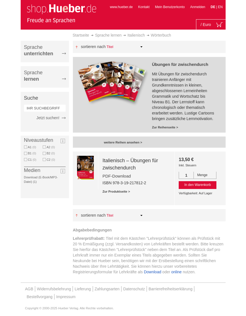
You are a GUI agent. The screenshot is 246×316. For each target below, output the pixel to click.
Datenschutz (134, 289)
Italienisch (136, 35)
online (176, 272)
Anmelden (197, 7)
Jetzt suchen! (47, 118)
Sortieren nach (93, 46)
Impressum (65, 297)
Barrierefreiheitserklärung (170, 289)
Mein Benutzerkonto (170, 7)
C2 (51, 159)
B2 (51, 153)
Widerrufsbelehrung (54, 289)
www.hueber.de (121, 7)
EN (220, 7)
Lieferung (83, 289)
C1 (32, 159)
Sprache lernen (108, 35)
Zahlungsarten (107, 289)
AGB (29, 289)
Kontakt (144, 7)
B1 (32, 153)
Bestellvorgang (40, 297)
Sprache (38, 50)
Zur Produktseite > (116, 191)
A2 (51, 147)
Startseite (81, 35)
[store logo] (61, 13)
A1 (32, 147)
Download (152, 272)
